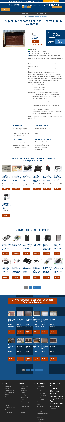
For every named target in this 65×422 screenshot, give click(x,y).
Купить (35, 41)
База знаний (41, 13)
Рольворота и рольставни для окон (25, 408)
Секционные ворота (8, 387)
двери (23, 392)
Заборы (23, 412)
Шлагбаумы (8, 410)
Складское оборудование (9, 397)
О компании (23, 13)
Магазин (27, 13)
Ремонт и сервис (43, 398)
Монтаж (42, 393)
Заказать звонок (57, 7)
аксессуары (24, 397)
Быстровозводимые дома (26, 402)
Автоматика (8, 412)
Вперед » (36, 287)
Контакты (45, 13)
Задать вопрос (60, 41)
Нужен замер (37, 31)
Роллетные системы (8, 402)
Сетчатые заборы (10, 407)
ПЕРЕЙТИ (51, 1)
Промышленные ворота (9, 393)
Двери (7, 405)
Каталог (5, 9)
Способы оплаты (34, 13)
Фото (38, 13)
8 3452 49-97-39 (55, 5)
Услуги (30, 13)
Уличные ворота (9, 390)
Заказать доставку (35, 34)
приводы (23, 399)
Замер (42, 390)
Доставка (43, 395)
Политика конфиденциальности (43, 412)
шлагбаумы (24, 395)
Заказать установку (35, 38)
